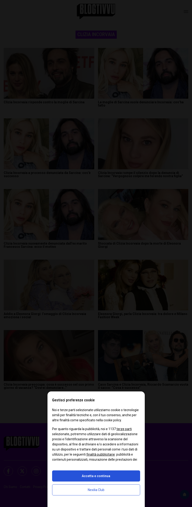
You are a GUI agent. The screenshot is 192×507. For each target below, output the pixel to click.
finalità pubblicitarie (100, 454)
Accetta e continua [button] (96, 476)
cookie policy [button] (112, 420)
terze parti (124, 429)
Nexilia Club (96, 490)
